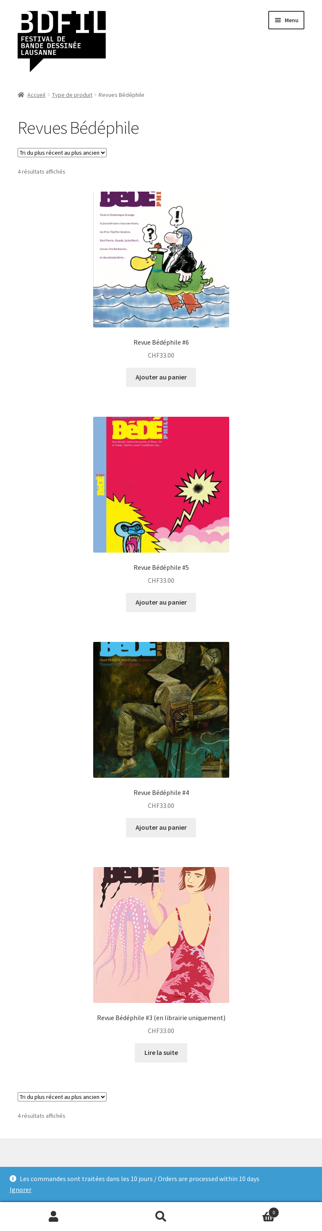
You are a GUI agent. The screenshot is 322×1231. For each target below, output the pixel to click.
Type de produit (72, 95)
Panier (247, 1210)
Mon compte (53, 1216)
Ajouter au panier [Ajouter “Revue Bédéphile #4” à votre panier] (161, 827)
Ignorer (20, 1189)
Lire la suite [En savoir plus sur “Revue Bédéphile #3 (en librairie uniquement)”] (161, 1052)
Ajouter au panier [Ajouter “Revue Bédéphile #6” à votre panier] (161, 377)
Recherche (161, 1216)
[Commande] (62, 152)
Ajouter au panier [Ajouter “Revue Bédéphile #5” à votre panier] (161, 602)
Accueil (36, 95)
